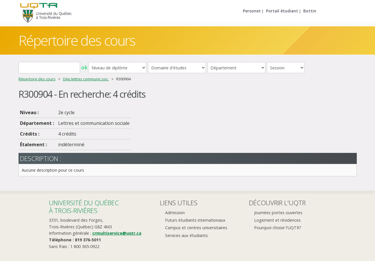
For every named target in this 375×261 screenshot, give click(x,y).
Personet (252, 11)
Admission (175, 212)
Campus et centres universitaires (196, 227)
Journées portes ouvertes (278, 212)
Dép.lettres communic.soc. (86, 79)
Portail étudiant (282, 11)
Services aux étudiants (186, 235)
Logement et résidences (277, 220)
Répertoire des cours (77, 40)
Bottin (309, 11)
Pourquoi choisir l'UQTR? (277, 227)
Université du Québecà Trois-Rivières (84, 206)
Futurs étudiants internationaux (195, 220)
